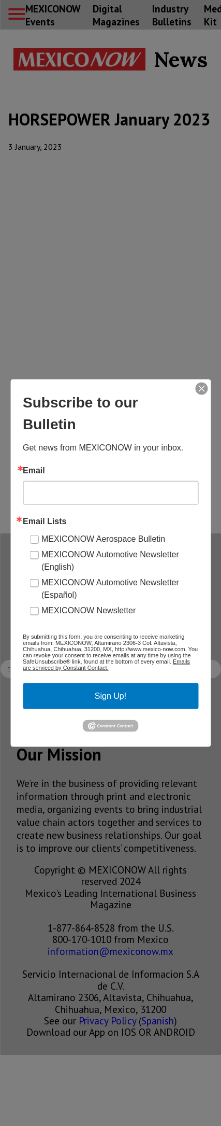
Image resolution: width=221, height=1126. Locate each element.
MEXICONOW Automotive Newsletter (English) (110, 560)
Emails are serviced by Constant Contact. (106, 664)
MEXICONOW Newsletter (88, 610)
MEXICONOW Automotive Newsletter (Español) (110, 588)
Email (34, 471)
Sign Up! (110, 696)
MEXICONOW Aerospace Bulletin (103, 538)
